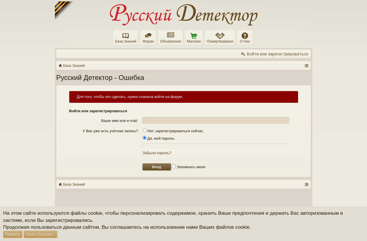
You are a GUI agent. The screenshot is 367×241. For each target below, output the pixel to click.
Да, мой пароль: (159, 138)
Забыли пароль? (157, 153)
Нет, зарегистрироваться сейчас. (173, 131)
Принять (12, 234)
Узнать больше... (40, 234)
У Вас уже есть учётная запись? (110, 131)
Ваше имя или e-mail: (119, 121)
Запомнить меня (188, 167)
